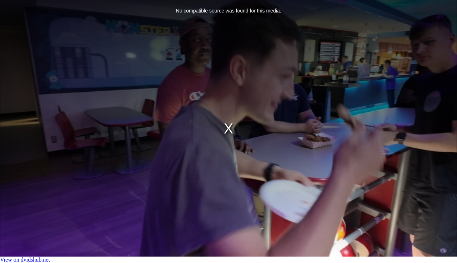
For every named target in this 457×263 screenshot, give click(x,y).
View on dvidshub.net (25, 260)
